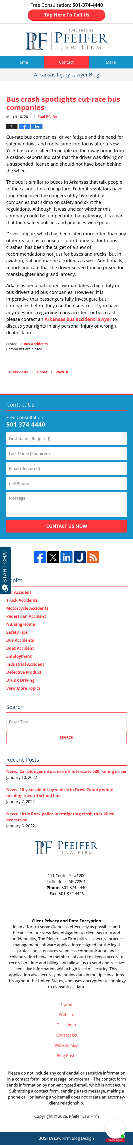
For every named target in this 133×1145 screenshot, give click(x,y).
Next (62, 371)
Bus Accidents (36, 343)
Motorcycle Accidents (27, 608)
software (48, 945)
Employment (19, 656)
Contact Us (66, 1035)
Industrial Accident (25, 664)
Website (66, 1014)
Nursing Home (20, 624)
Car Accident (18, 592)
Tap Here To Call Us (66, 14)
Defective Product (24, 672)
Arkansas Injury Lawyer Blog (67, 39)
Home (22, 62)
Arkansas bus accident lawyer (78, 319)
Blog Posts (66, 1055)
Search (67, 737)
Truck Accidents (22, 600)
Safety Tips (17, 632)
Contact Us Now (66, 526)
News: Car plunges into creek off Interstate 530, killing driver (66, 771)
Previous (18, 371)
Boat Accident (20, 648)
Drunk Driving (20, 680)
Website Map (66, 1045)
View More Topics (23, 688)
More (111, 62)
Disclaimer (66, 1025)
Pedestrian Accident (26, 616)
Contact (66, 62)
